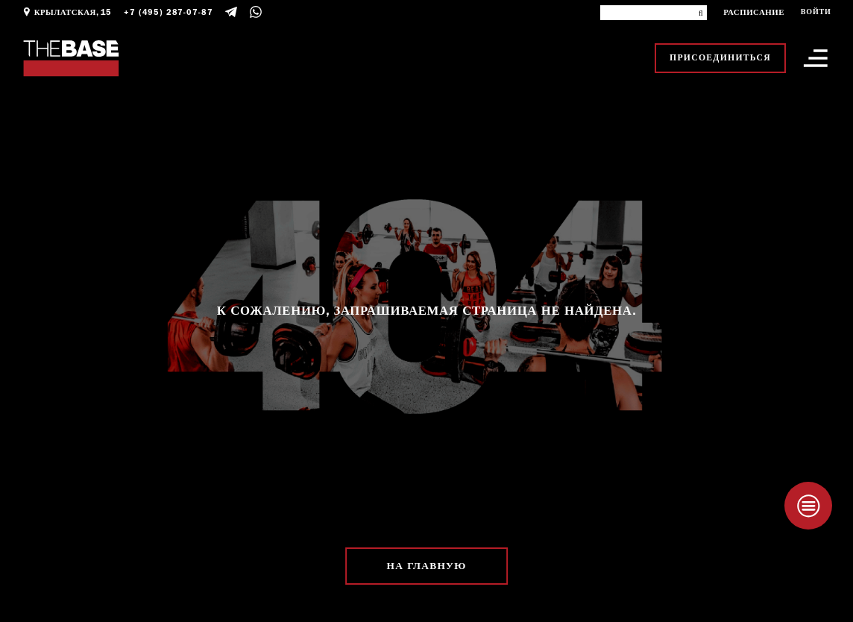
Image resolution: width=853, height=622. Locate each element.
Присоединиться (720, 58)
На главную (427, 565)
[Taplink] (808, 506)
